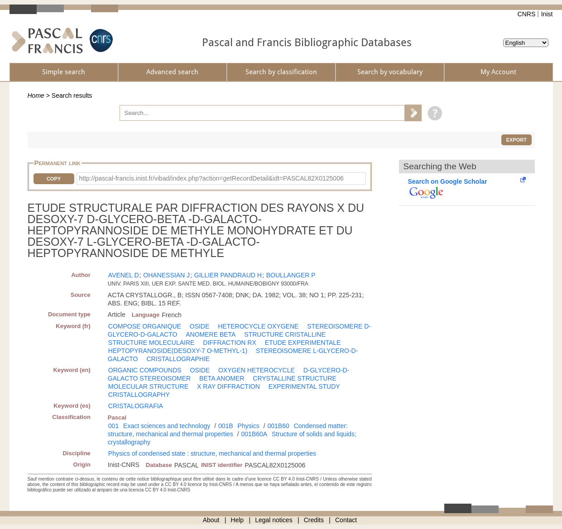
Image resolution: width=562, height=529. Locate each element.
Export (516, 140)
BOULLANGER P (291, 275)
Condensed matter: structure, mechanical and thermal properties (228, 430)
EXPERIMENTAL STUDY (304, 386)
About (211, 520)
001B (225, 425)
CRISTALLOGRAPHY (139, 394)
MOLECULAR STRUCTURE (148, 386)
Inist (547, 14)
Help (237, 520)
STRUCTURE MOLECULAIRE (151, 342)
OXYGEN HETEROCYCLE (256, 370)
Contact (346, 520)
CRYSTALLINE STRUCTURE (294, 378)
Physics (248, 425)
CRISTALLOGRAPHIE (178, 358)
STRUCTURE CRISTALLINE (284, 334)
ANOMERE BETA (210, 334)
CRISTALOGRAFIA (135, 406)
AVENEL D (123, 275)
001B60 (278, 425)
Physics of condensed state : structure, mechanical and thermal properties (212, 453)
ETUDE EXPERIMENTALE (303, 342)
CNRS (527, 14)
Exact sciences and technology (166, 425)
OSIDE (200, 326)
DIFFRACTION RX (229, 342)
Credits (314, 520)
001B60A (254, 434)
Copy (54, 178)
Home (36, 95)
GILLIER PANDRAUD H (228, 275)
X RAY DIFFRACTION (228, 386)
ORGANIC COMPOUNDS (145, 370)
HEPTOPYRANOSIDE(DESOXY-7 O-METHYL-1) (177, 350)
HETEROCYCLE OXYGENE (258, 326)
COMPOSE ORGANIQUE (144, 326)
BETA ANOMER (221, 378)
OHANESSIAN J (166, 275)
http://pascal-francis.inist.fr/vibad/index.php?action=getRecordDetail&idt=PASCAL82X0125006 (211, 178)
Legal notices (274, 520)
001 (113, 425)
